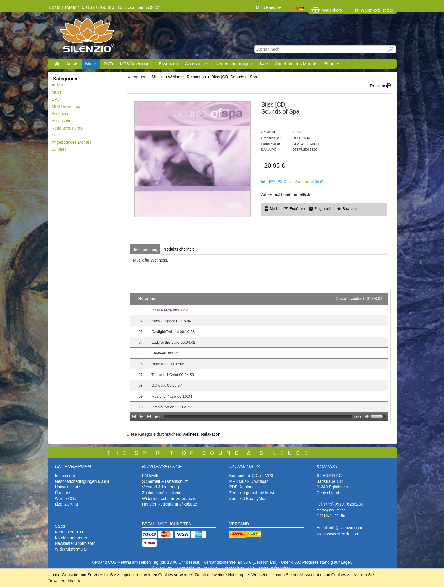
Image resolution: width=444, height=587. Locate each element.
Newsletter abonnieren (75, 543)
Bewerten (350, 209)
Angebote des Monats (296, 63)
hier (378, 574)
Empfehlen (298, 209)
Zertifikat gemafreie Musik (252, 492)
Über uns (63, 492)
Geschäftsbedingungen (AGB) (82, 481)
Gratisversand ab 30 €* (139, 7)
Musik (91, 63)
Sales (60, 526)
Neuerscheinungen (233, 63)
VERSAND (239, 524)
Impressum (65, 475)
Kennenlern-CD (69, 532)
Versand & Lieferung (160, 487)
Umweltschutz (67, 487)
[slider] (258, 416)
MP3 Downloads (136, 63)
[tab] (145, 249)
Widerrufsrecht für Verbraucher (170, 498)
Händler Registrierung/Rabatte (169, 504)
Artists (72, 63)
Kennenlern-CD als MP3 (251, 475)
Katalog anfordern (71, 537)
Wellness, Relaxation (201, 434)
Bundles (332, 63)
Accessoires (196, 63)
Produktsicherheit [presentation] (178, 249)
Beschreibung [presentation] (145, 249)
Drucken (377, 86)
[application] (259, 357)
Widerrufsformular (71, 549)
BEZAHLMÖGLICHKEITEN (167, 524)
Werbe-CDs (65, 498)
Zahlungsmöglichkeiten (163, 492)
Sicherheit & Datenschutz (165, 481)
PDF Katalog (240, 487)
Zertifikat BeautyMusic (249, 498)
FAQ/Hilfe (151, 475)
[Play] (141, 416)
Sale (263, 63)
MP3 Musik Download (249, 481)
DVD (108, 63)
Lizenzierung (66, 504)
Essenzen (168, 63)
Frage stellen (324, 209)
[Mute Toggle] (367, 416)
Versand (301, 181)
